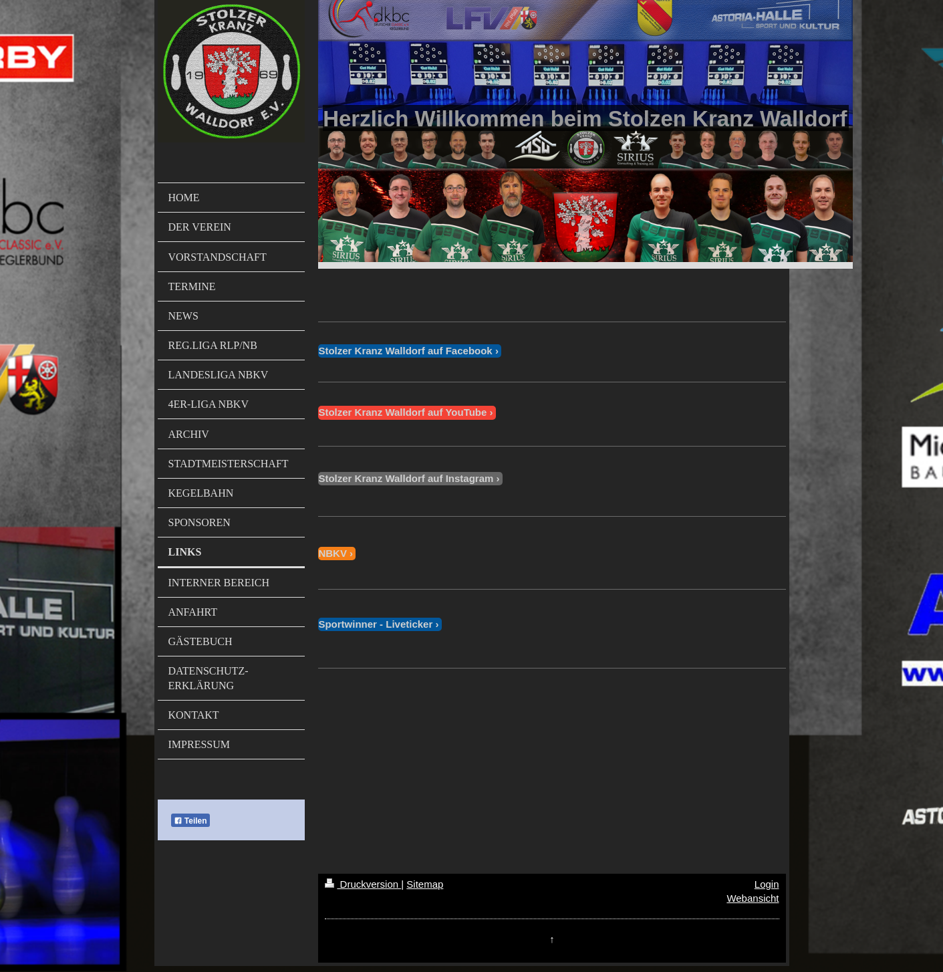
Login (767, 884)
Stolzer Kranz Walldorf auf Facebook (405, 350)
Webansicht (752, 898)
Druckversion (363, 884)
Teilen (190, 821)
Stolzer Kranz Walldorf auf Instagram (405, 478)
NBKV (332, 553)
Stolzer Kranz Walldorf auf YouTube (402, 412)
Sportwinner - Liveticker (375, 624)
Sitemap (424, 884)
